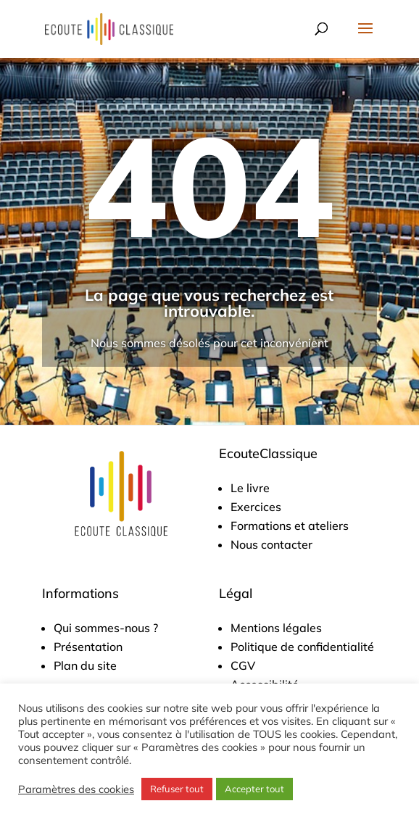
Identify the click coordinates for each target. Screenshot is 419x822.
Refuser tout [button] (177, 788)
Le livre (250, 488)
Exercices (256, 506)
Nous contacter (271, 544)
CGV (243, 665)
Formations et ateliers (290, 525)
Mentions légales (276, 627)
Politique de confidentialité (302, 646)
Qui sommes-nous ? (106, 627)
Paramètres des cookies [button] (76, 789)
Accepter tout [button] (254, 788)
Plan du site (85, 665)
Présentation (88, 646)
